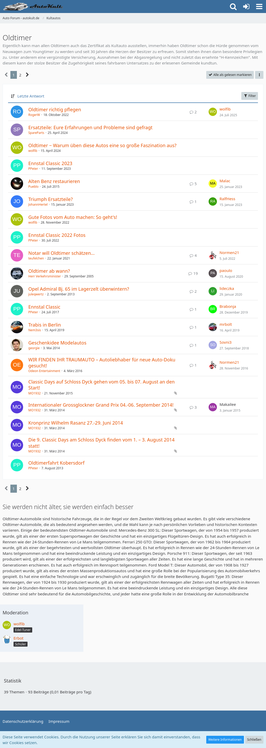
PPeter (33, 168)
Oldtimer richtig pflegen (54, 109)
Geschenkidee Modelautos (57, 343)
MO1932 (34, 393)
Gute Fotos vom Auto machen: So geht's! (72, 217)
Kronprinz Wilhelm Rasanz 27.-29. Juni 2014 (75, 423)
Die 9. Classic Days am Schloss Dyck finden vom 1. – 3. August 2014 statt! (101, 443)
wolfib (225, 109)
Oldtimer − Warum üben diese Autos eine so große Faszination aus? (102, 145)
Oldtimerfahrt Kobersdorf (56, 463)
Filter (249, 96)
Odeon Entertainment (44, 371)
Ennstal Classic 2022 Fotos (56, 235)
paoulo (226, 270)
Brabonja (228, 306)
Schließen (254, 739)
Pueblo (33, 186)
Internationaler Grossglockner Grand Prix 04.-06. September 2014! (101, 405)
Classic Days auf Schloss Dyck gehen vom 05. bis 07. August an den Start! (101, 385)
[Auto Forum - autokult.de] (34, 6)
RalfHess (227, 198)
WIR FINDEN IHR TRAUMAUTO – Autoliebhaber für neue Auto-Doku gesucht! (101, 362)
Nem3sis (34, 330)
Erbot (18, 638)
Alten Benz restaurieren (54, 181)
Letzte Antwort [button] (30, 96)
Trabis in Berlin (44, 325)
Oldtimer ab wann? (49, 271)
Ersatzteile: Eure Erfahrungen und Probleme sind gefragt (90, 127)
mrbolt (226, 324)
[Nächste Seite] (27, 75)
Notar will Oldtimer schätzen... (61, 253)
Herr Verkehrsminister (44, 276)
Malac (225, 180)
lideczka (227, 288)
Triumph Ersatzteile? (50, 199)
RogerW (34, 115)
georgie (34, 348)
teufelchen (36, 258)
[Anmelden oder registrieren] (246, 6)
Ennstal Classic (44, 307)
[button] (259, 6)
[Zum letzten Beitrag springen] (213, 112)
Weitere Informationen (225, 739)
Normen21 (229, 252)
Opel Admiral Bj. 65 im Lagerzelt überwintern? (78, 289)
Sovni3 (225, 342)
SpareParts (36, 133)
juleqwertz (36, 294)
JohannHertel (38, 204)
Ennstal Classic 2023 (50, 163)
